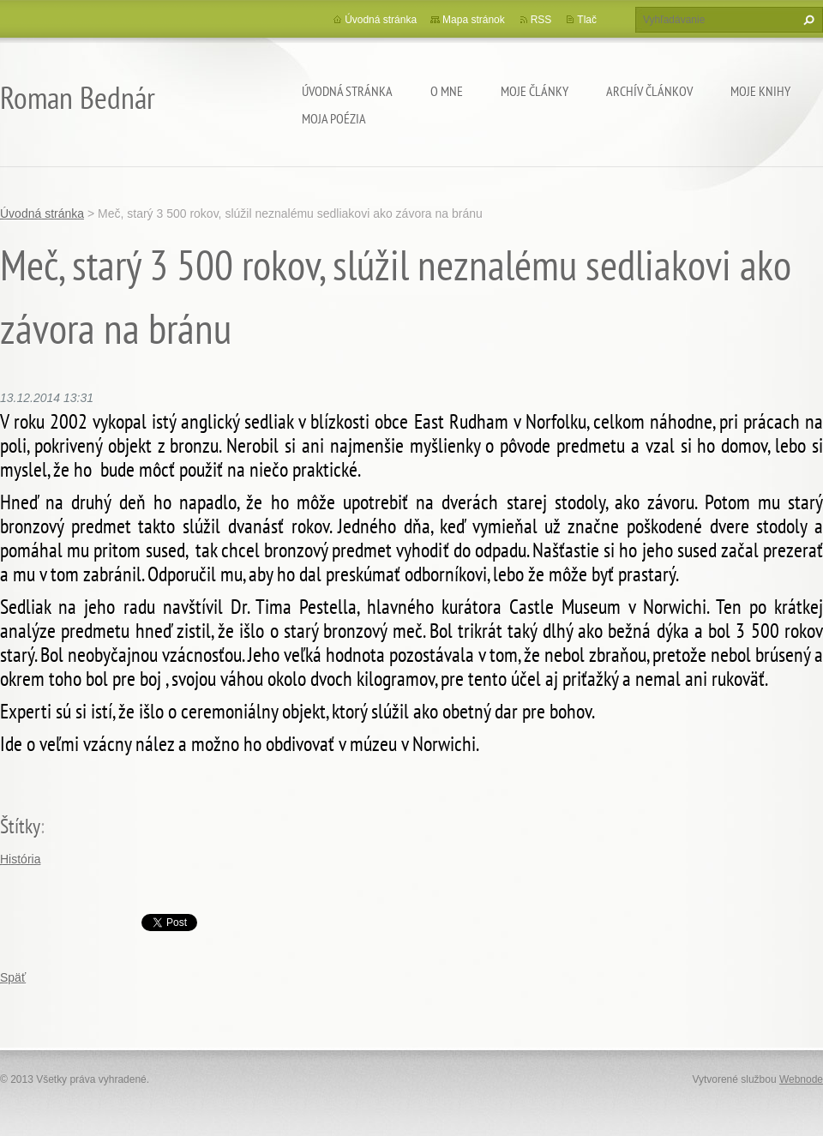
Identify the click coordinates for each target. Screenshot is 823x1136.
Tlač (587, 20)
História (20, 859)
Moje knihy (760, 90)
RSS (541, 20)
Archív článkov (649, 90)
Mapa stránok (473, 20)
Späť (13, 977)
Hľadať (807, 20)
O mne (446, 90)
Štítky (20, 826)
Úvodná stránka (347, 90)
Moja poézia (334, 118)
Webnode (801, 1079)
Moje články (534, 90)
